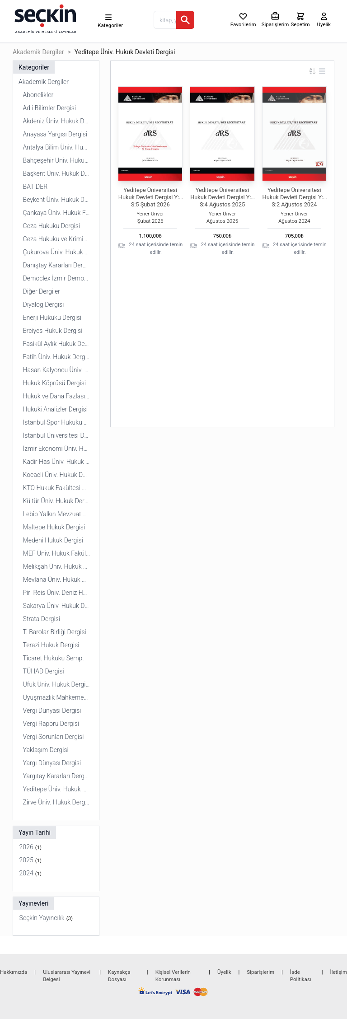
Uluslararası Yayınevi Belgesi (66, 975)
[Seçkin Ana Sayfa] (44, 18)
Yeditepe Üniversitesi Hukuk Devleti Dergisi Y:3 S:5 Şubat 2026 (150, 197)
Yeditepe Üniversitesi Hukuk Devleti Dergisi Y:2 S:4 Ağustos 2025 (222, 197)
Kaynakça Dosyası (119, 975)
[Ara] (185, 20)
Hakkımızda (13, 972)
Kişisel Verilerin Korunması (173, 975)
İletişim (338, 972)
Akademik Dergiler (38, 52)
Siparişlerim (260, 972)
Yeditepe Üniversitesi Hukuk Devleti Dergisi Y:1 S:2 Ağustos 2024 (295, 197)
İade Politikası (300, 975)
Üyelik (224, 972)
